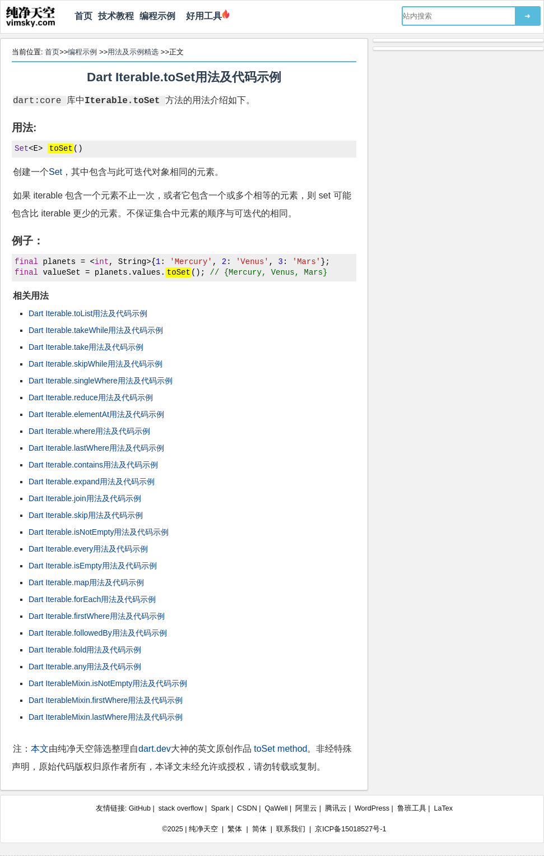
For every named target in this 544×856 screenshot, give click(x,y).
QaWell (276, 808)
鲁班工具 (411, 808)
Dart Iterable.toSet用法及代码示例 (184, 77)
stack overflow (181, 808)
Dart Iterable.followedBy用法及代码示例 (98, 632)
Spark (220, 808)
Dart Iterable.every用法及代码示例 (88, 548)
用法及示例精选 (133, 52)
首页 (83, 16)
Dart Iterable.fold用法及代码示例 (85, 649)
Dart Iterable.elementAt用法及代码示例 (96, 414)
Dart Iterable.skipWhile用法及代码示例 (95, 363)
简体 (259, 829)
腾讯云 (336, 808)
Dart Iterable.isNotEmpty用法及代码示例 (99, 532)
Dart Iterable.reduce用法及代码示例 (91, 397)
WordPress (372, 808)
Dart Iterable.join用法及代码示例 (85, 498)
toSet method (280, 748)
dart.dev (154, 748)
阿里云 (306, 808)
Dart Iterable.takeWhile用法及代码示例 (96, 330)
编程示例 (157, 16)
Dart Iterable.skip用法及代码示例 (86, 515)
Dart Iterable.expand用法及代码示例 (92, 481)
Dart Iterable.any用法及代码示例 (85, 666)
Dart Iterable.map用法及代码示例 (86, 582)
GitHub (140, 808)
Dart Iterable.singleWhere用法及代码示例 (101, 380)
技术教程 (116, 16)
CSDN (247, 808)
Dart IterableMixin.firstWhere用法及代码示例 (106, 700)
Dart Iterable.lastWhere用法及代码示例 (96, 447)
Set (55, 172)
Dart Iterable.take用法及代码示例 (86, 347)
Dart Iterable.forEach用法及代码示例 (92, 599)
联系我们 (290, 829)
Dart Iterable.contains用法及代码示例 (93, 464)
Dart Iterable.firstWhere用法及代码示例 (97, 616)
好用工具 (201, 16)
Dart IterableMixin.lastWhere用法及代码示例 (106, 716)
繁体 (234, 829)
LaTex (443, 808)
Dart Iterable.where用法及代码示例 (89, 431)
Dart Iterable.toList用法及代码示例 (88, 313)
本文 (40, 748)
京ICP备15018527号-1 (350, 829)
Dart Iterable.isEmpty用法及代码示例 (93, 565)
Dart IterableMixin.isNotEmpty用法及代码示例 (108, 683)
